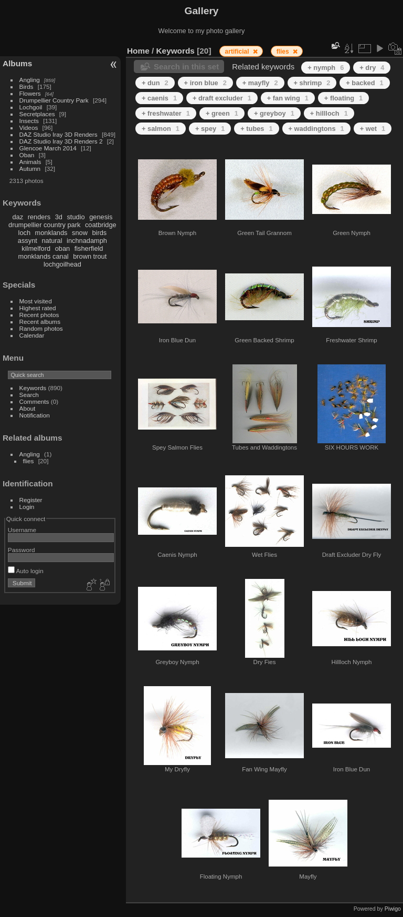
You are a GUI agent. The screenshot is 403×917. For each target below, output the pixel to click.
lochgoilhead (62, 264)
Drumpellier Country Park (54, 100)
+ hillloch (329, 113)
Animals (30, 161)
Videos (28, 127)
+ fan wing (288, 98)
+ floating (343, 98)
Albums (17, 63)
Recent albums (39, 321)
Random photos (41, 328)
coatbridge (100, 225)
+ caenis (159, 98)
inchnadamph (87, 240)
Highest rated (37, 307)
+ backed (364, 83)
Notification (34, 415)
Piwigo (393, 908)
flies (28, 460)
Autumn (30, 168)
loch (24, 233)
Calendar (32, 335)
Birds (26, 86)
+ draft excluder (222, 98)
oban (62, 248)
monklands (51, 233)
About (27, 408)
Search (29, 394)
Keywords (33, 387)
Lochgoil (31, 107)
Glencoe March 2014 (48, 148)
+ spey (210, 129)
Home (138, 50)
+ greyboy (274, 113)
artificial (238, 51)
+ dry (371, 68)
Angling (29, 79)
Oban (27, 154)
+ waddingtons (316, 129)
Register (31, 499)
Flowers (30, 93)
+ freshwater (166, 113)
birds (99, 233)
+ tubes (256, 129)
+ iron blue (205, 83)
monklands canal (43, 256)
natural (51, 240)
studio (75, 217)
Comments (34, 401)
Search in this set (186, 66)
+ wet (373, 129)
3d (58, 217)
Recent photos (39, 314)
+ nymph (325, 68)
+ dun (155, 83)
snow (80, 233)
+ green (222, 113)
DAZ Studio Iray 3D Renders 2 (61, 141)
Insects (29, 120)
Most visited (35, 301)
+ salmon (160, 129)
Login (27, 506)
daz (18, 217)
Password (21, 549)
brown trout (90, 256)
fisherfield (89, 248)
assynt (27, 240)
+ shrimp (312, 83)
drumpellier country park (44, 225)
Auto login (26, 570)
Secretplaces (37, 113)
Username (22, 529)
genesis (100, 217)
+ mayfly (260, 83)
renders (39, 217)
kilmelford (36, 248)
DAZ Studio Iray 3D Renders (58, 134)
